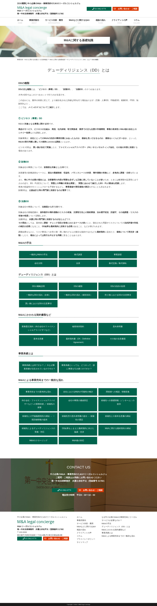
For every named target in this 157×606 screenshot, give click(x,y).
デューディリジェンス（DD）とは (116, 526)
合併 (78, 263)
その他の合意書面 (118, 339)
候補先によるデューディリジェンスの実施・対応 (38, 430)
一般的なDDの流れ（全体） (38, 295)
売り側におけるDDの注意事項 (118, 295)
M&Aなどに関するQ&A (79, 22)
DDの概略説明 (38, 286)
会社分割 (38, 263)
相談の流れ (100, 22)
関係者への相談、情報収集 (118, 392)
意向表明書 (118, 326)
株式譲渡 (78, 254)
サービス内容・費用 (54, 22)
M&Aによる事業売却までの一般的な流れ (118, 536)
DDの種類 (78, 286)
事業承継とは (107, 533)
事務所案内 (34, 22)
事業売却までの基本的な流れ (38, 392)
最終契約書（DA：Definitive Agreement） (78, 340)
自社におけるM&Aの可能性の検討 (78, 392)
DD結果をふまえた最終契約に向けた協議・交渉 (78, 430)
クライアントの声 (119, 22)
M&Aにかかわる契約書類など (114, 530)
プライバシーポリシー (86, 539)
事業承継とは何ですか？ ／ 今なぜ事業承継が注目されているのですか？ (38, 367)
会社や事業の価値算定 (78, 400)
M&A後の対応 (78, 440)
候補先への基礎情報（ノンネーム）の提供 (117, 402)
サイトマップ (82, 542)
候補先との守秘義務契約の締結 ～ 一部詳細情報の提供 (38, 418)
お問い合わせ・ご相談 (125, 9)
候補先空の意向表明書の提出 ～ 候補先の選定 (78, 418)
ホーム (20, 22)
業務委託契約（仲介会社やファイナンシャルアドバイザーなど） (38, 328)
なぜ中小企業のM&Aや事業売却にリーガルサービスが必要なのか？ (119, 518)
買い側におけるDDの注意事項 (38, 303)
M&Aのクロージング (38, 440)
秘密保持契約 (78, 326)
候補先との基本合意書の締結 (118, 416)
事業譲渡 (118, 254)
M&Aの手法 (106, 523)
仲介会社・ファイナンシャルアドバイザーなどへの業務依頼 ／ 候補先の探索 (38, 404)
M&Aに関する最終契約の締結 (118, 428)
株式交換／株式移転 (118, 263)
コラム (136, 22)
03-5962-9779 (99, 9)
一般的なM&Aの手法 (38, 254)
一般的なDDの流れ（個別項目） (78, 295)
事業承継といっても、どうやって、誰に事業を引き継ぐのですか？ (78, 367)
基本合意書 (38, 339)
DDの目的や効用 (118, 286)
